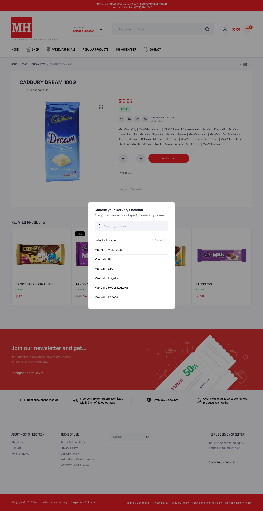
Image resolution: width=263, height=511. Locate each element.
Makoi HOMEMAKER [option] (108, 249)
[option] (131, 240)
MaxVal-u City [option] (104, 268)
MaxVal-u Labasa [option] (106, 297)
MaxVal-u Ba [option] (103, 259)
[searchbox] (131, 226)
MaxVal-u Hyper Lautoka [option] (111, 287)
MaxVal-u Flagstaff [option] (107, 278)
